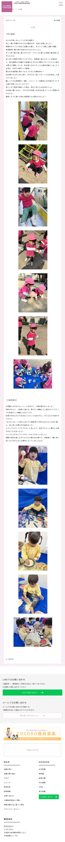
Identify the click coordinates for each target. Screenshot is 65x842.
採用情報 (7, 791)
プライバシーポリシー (12, 809)
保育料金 (7, 787)
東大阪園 (42, 791)
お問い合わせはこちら (29, 716)
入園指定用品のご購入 (12, 800)
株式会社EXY (9, 826)
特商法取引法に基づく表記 (14, 805)
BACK (10, 659)
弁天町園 (42, 769)
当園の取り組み (10, 774)
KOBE (41, 787)
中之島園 (42, 783)
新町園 (41, 774)
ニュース (7, 783)
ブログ (6, 778)
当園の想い (8, 769)
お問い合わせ (9, 796)
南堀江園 (42, 778)
